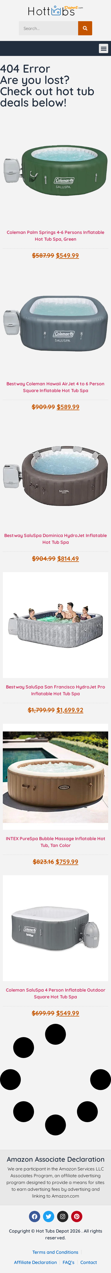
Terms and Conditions (55, 1252)
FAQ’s (68, 1262)
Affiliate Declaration (35, 1262)
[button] (103, 48)
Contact (88, 1262)
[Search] (85, 28)
